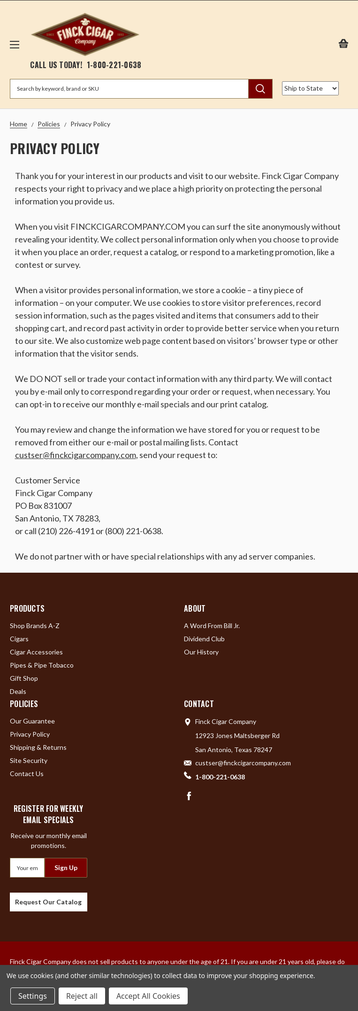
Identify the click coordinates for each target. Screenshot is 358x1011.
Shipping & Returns (38, 747)
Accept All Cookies (148, 996)
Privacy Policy (30, 734)
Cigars (19, 639)
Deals (18, 691)
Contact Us (27, 774)
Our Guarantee (32, 721)
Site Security (28, 760)
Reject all (82, 996)
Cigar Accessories (36, 652)
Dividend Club (204, 639)
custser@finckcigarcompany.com (75, 455)
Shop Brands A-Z (35, 626)
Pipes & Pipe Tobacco (42, 665)
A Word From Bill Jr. (212, 626)
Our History (201, 652)
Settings (32, 996)
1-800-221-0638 (114, 64)
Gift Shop (24, 678)
